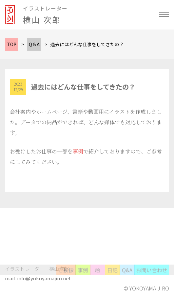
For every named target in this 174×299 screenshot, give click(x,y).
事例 (78, 151)
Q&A (127, 274)
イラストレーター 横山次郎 (37, 268)
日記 (112, 274)
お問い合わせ (151, 274)
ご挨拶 (66, 274)
